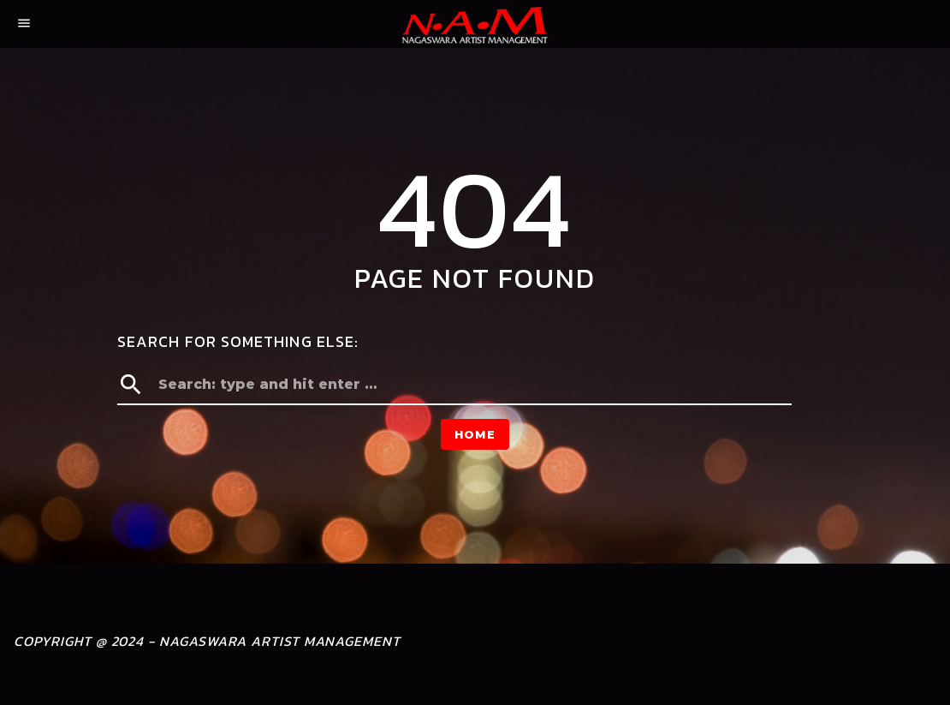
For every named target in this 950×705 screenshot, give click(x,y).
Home (475, 434)
